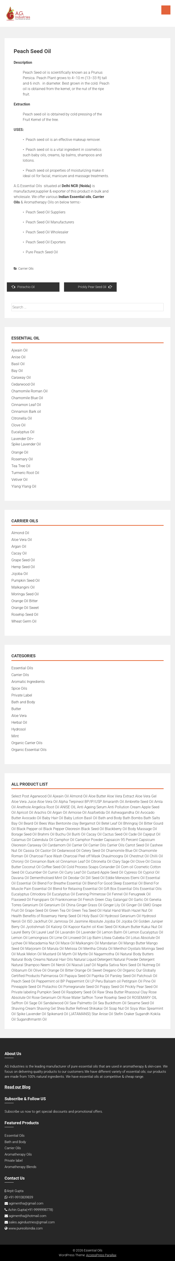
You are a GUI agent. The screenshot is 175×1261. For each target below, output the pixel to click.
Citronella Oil (21, 418)
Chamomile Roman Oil (29, 391)
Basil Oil (18, 364)
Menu (165, 10)
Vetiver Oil (19, 479)
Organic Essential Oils (28, 750)
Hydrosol (18, 729)
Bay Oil (17, 371)
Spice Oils (19, 688)
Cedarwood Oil (23, 384)
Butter (16, 709)
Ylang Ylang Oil (23, 486)
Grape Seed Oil (23, 560)
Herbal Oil (19, 722)
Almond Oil (20, 533)
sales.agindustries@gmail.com (32, 1222)
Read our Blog (17, 1087)
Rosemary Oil (22, 459)
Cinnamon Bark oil (26, 411)
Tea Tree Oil (20, 466)
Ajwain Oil (19, 350)
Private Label (21, 695)
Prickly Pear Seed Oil (95, 287)
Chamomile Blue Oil (27, 398)
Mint (15, 736)
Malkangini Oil (23, 587)
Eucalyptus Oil (22, 432)
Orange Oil (19, 452)
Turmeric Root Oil (25, 473)
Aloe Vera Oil (21, 540)
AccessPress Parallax (101, 1255)
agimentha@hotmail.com (27, 1216)
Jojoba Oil (19, 574)
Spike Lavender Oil (26, 444)
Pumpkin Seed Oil (25, 580)
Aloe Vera (19, 716)
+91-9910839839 (20, 1197)
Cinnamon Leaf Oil (26, 405)
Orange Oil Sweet (25, 608)
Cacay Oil (19, 553)
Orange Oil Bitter (24, 601)
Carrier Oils (25, 268)
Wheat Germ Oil (23, 621)
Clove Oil (18, 425)
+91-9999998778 (39, 1210)
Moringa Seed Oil (25, 594)
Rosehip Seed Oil (24, 614)
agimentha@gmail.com (26, 1203)
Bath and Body (23, 702)
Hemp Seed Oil (23, 567)
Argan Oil (18, 546)
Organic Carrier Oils (26, 743)
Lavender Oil (21, 439)
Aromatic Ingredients (28, 681)
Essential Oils (22, 668)
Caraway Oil (21, 377)
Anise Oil (18, 357)
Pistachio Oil (23, 287)
